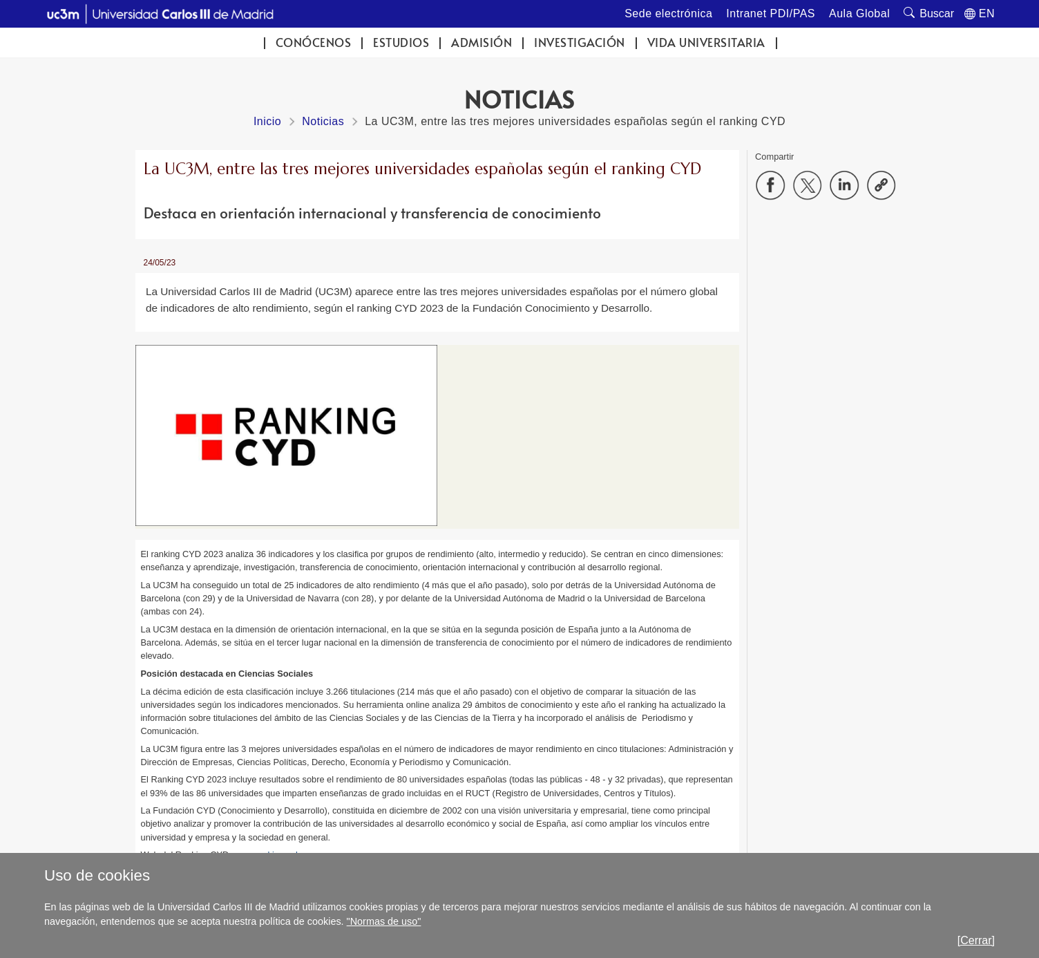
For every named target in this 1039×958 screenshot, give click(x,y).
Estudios (401, 42)
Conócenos (314, 42)
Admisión (481, 42)
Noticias (323, 121)
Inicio (267, 121)
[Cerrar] (976, 940)
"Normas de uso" (384, 921)
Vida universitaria (706, 42)
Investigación (579, 42)
